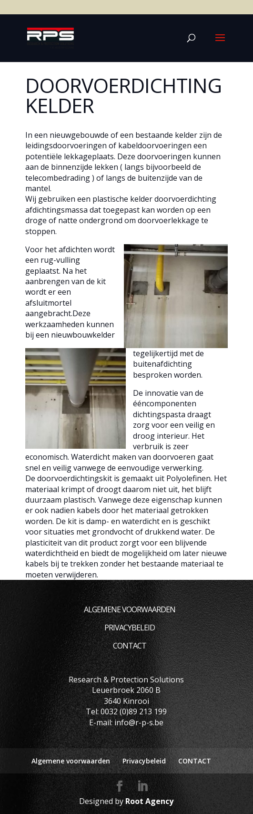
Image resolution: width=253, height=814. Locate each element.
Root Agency (149, 801)
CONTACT (129, 645)
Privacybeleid (129, 627)
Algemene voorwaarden (129, 609)
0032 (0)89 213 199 (134, 711)
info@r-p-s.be (138, 722)
